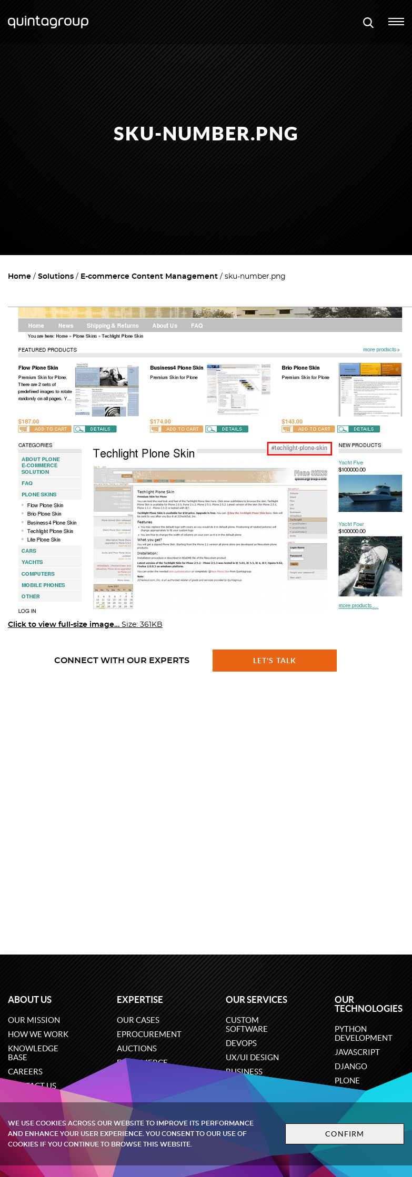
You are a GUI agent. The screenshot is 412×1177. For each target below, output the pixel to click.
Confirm (344, 1134)
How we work (38, 1034)
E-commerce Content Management (149, 276)
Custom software (247, 1024)
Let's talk (274, 660)
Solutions (56, 276)
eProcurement (149, 1034)
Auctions (137, 1048)
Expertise (140, 999)
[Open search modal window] (368, 22)
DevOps (241, 1043)
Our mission (34, 1020)
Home (19, 276)
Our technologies (369, 1004)
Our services (256, 999)
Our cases (138, 1020)
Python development (364, 1033)
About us (30, 999)
